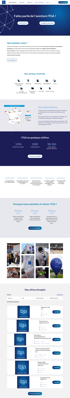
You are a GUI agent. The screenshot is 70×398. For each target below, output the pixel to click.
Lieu (28, 298)
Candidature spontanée (47, 23)
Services (14, 298)
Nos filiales (21, 2)
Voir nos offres (63, 2)
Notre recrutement (39, 2)
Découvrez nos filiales (35, 156)
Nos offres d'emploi (35, 228)
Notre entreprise (13, 2)
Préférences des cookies (46, 383)
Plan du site (45, 378)
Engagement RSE (35, 377)
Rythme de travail (56, 298)
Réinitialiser (60, 294)
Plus (48, 2)
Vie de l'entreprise (35, 379)
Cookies (45, 376)
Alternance (29, 2)
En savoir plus (12, 60)
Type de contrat (42, 298)
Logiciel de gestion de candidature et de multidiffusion (35, 395)
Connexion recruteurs (45, 380)
